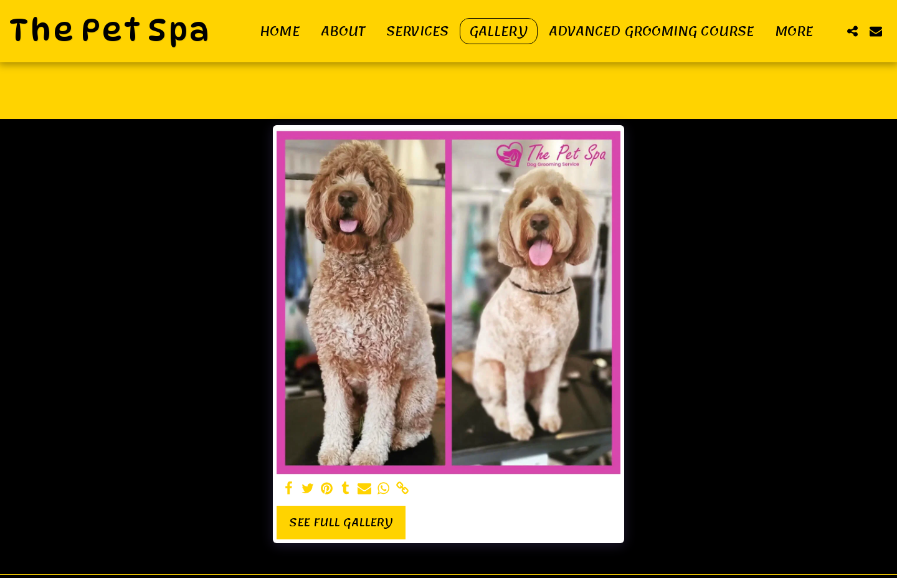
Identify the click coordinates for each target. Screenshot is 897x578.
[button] (852, 30)
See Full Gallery (341, 522)
